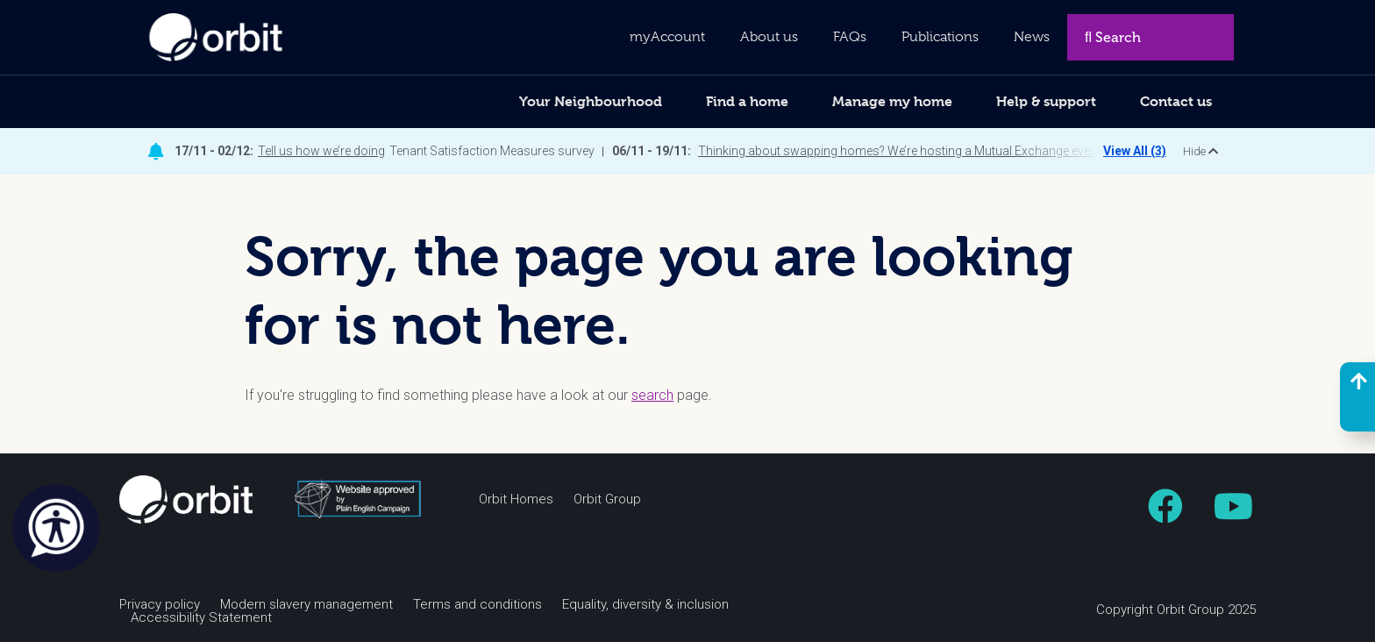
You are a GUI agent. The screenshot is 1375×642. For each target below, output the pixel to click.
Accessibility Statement (201, 617)
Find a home (747, 101)
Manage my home (892, 101)
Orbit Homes (516, 499)
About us (769, 37)
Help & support (1046, 101)
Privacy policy (159, 604)
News (1032, 37)
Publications (940, 37)
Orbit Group (607, 499)
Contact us (1176, 101)
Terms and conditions (477, 604)
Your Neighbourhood (590, 101)
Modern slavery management (306, 604)
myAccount (667, 37)
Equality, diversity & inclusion (645, 604)
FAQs (849, 37)
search (652, 395)
